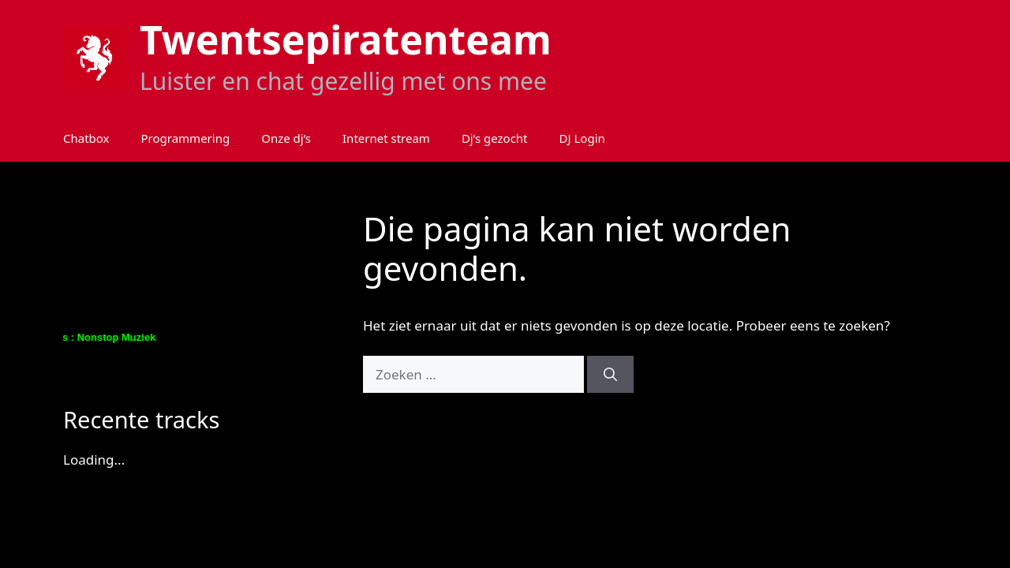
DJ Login (582, 138)
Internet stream (386, 138)
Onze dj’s (286, 138)
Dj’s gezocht (495, 138)
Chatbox (86, 138)
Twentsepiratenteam (346, 39)
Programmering (185, 138)
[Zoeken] (610, 375)
